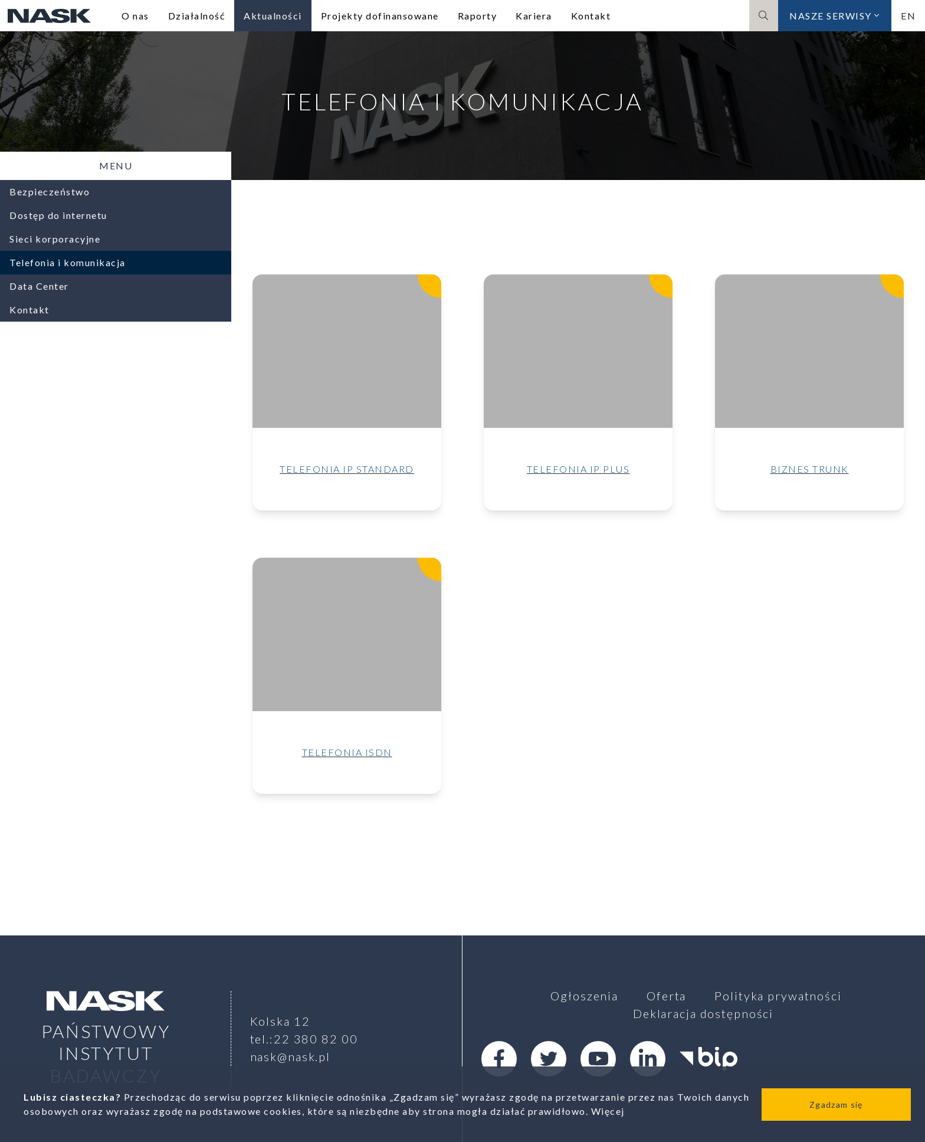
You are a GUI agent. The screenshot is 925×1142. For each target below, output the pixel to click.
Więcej (608, 1111)
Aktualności (273, 15)
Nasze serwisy (834, 15)
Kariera (534, 15)
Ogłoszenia (584, 996)
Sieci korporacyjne (54, 238)
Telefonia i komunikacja (67, 262)
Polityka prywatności (778, 996)
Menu (115, 165)
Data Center (39, 286)
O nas (135, 15)
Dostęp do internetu (58, 215)
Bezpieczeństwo (49, 191)
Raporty (477, 15)
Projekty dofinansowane (380, 15)
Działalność (196, 15)
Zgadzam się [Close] (835, 1105)
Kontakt (591, 15)
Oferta (666, 996)
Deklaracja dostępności (703, 1013)
